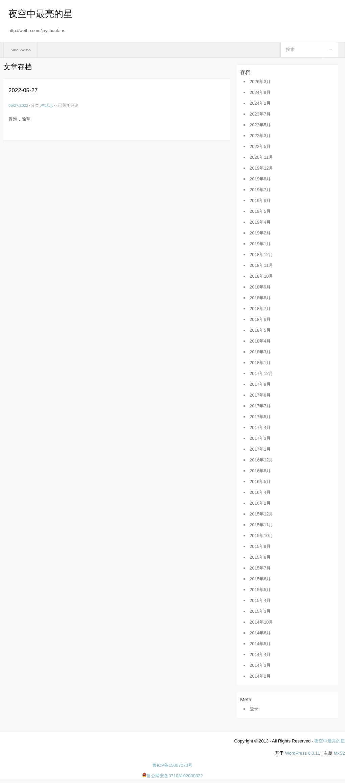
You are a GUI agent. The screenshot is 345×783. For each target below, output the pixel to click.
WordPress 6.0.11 (302, 753)
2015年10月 (261, 535)
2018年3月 (260, 351)
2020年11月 (261, 157)
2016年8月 (260, 470)
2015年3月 (260, 611)
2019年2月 (260, 232)
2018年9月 (260, 286)
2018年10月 (261, 276)
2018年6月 (260, 319)
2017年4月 (260, 427)
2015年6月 (260, 578)
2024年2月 (260, 103)
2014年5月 (260, 643)
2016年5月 (260, 481)
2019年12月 (261, 168)
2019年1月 (260, 243)
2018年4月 (260, 341)
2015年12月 (261, 513)
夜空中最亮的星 (40, 14)
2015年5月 (260, 589)
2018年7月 (260, 308)
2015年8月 (260, 557)
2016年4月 (260, 492)
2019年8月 (260, 178)
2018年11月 (261, 265)
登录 (254, 708)
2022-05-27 (23, 90)
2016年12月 (261, 459)
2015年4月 (260, 600)
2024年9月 (260, 92)
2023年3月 (260, 135)
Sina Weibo (20, 50)
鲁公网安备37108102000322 (172, 775)
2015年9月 (260, 546)
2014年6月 (260, 632)
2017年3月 (260, 438)
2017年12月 (261, 373)
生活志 (47, 105)
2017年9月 (260, 384)
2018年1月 (260, 362)
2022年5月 (260, 146)
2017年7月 (260, 405)
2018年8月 (260, 297)
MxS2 (339, 753)
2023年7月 (260, 114)
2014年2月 (260, 676)
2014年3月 (260, 665)
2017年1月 (260, 449)
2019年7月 (260, 189)
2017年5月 (260, 416)
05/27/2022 (18, 105)
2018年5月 (260, 330)
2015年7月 (260, 568)
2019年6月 (260, 200)
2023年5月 (260, 124)
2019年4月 (260, 222)
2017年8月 (260, 395)
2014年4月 (260, 654)
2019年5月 (260, 211)
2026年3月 (260, 81)
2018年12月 (261, 254)
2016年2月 (260, 503)
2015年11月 (261, 524)
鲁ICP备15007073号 (173, 765)
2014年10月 (261, 622)
